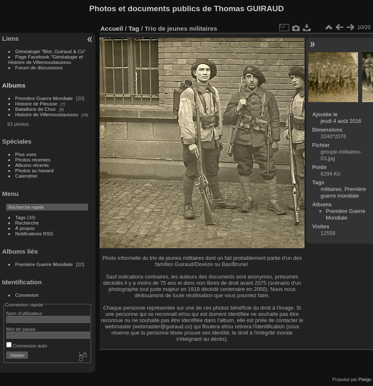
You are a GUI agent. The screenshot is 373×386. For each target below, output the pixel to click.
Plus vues (26, 154)
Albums (13, 85)
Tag (133, 28)
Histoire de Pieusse (36, 103)
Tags (20, 217)
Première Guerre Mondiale (44, 98)
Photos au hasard (34, 170)
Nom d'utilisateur (24, 313)
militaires (331, 189)
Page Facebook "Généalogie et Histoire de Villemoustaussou (45, 59)
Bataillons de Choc (35, 109)
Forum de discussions (39, 67)
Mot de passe (21, 329)
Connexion (27, 295)
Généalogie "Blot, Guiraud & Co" (50, 51)
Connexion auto (26, 345)
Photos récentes (33, 159)
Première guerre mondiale (343, 192)
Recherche (27, 222)
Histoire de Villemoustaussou (46, 114)
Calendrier (26, 175)
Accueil (111, 28)
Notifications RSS (34, 233)
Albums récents (32, 165)
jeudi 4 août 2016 (341, 121)
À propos (25, 228)
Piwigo (364, 379)
